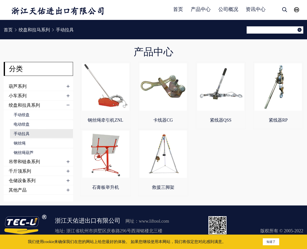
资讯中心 (256, 9)
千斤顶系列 (20, 171)
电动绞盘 (22, 124)
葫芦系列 (18, 86)
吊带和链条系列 (24, 161)
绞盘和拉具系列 (24, 105)
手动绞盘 (22, 115)
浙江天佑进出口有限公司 (87, 220)
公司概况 (228, 9)
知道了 (271, 242)
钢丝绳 (20, 143)
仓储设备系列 (22, 180)
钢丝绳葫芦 (24, 152)
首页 (178, 9)
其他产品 (18, 190)
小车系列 (18, 95)
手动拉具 (22, 134)
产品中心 (201, 9)
